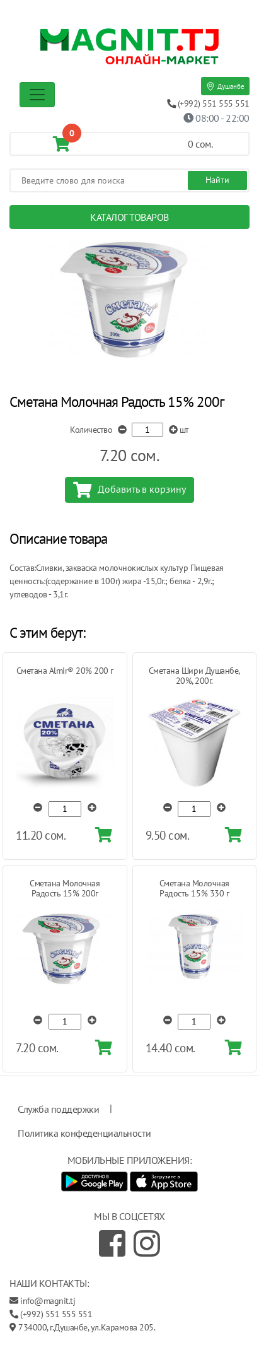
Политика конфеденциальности (84, 1133)
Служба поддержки (58, 1109)
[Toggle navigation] (37, 94)
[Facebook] (112, 1243)
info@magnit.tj (47, 1300)
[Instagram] (146, 1243)
